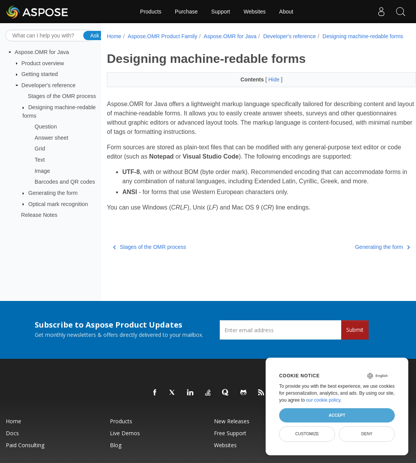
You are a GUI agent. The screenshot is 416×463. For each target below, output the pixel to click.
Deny (366, 433)
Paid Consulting (25, 445)
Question (46, 126)
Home (114, 36)
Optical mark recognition (58, 204)
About (286, 11)
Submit (355, 329)
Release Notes (39, 215)
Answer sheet (51, 138)
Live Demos (125, 433)
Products (150, 11)
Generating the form (52, 193)
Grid (40, 148)
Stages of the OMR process (62, 96)
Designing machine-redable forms (363, 36)
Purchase (186, 11)
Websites (255, 11)
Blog (115, 445)
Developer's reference (49, 85)
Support (220, 11)
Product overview (43, 63)
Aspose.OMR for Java (42, 52)
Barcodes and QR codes (65, 182)
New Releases (231, 421)
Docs (12, 433)
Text (40, 160)
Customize (307, 433)
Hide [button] (274, 79)
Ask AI (98, 35)
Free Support (230, 433)
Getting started (40, 74)
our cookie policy (323, 400)
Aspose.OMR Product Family (162, 36)
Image (42, 171)
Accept (336, 415)
